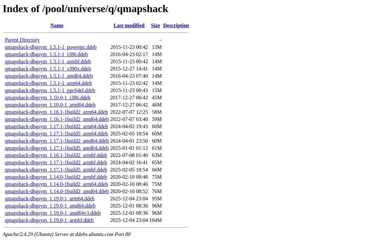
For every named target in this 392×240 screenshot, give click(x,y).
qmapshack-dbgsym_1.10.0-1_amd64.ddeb (50, 105)
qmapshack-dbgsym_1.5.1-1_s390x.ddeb (48, 68)
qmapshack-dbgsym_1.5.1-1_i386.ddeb (46, 54)
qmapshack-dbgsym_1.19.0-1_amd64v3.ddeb (53, 213)
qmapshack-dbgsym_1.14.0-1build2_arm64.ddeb (56, 184)
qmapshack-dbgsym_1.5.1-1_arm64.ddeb (48, 83)
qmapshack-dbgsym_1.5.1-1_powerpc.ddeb (51, 47)
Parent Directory (22, 40)
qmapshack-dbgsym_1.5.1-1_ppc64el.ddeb (50, 90)
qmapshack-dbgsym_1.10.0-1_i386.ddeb (48, 97)
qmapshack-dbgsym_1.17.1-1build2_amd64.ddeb (57, 141)
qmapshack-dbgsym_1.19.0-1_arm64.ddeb (49, 198)
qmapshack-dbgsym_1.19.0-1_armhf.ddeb (49, 220)
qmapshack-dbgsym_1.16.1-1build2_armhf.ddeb (56, 155)
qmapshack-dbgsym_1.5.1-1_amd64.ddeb (49, 76)
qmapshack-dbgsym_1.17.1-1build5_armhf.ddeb (56, 169)
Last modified (129, 25)
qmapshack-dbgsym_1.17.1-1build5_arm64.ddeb (56, 133)
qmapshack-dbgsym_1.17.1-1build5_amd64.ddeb (57, 148)
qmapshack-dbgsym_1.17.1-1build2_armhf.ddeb (56, 162)
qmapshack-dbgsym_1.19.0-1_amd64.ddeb (50, 206)
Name (56, 25)
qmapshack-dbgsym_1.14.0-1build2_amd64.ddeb (57, 191)
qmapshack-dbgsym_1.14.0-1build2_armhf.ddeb (56, 177)
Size (155, 25)
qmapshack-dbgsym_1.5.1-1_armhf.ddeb (48, 61)
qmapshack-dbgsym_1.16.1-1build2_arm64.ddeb (56, 112)
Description (176, 25)
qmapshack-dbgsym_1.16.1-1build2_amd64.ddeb (57, 119)
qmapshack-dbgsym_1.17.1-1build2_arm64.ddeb (56, 126)
